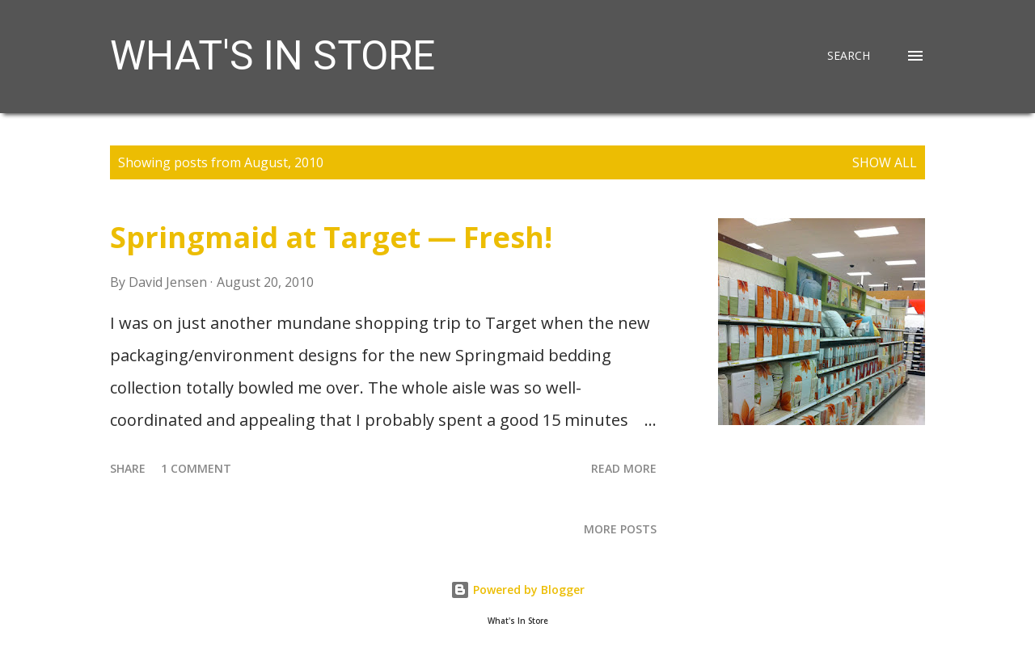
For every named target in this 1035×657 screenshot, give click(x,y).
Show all (884, 162)
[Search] (848, 56)
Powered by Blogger (517, 589)
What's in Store (272, 55)
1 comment (196, 468)
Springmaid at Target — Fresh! (331, 237)
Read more (624, 468)
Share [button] (128, 468)
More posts (620, 529)
